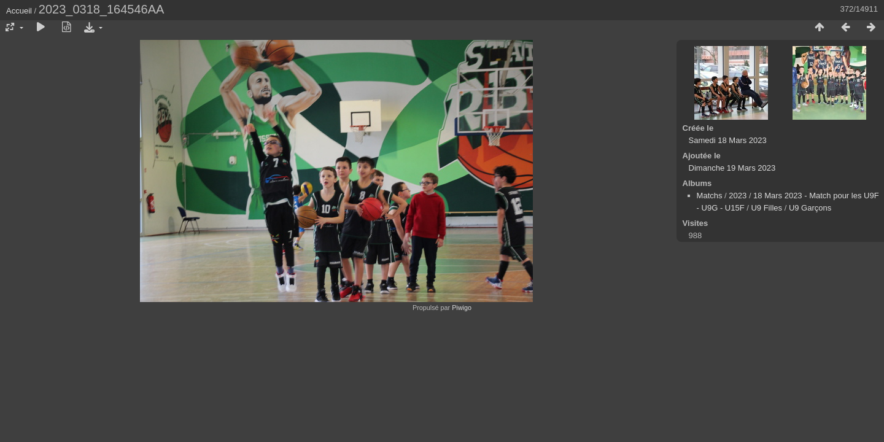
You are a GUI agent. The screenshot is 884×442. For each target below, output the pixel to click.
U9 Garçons (810, 207)
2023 (737, 195)
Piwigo (461, 307)
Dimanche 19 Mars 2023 (732, 168)
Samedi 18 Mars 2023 (728, 140)
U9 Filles (766, 207)
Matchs (710, 195)
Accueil (19, 10)
